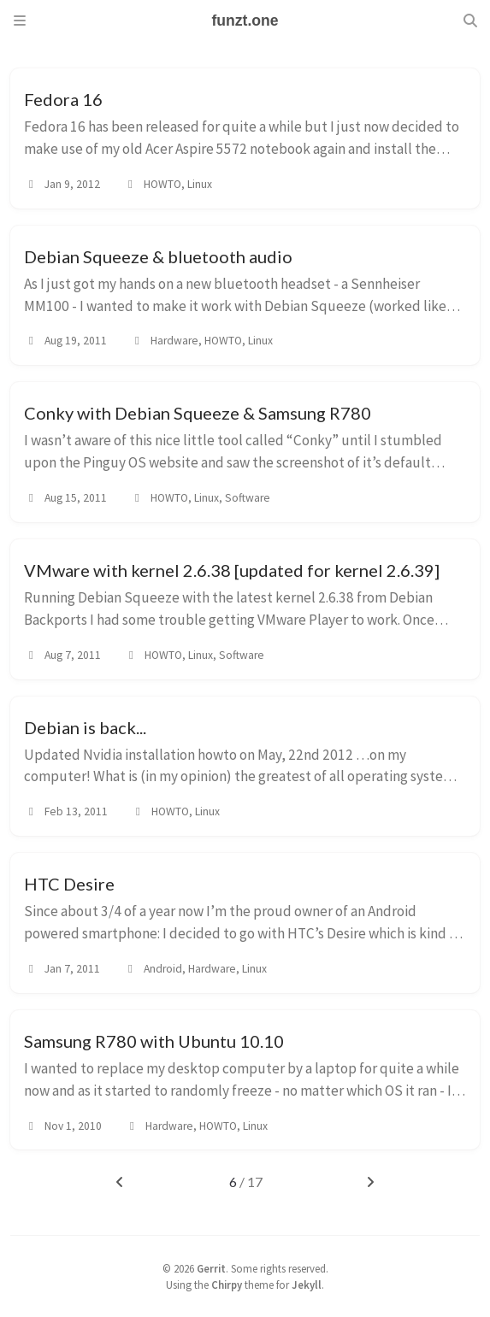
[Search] (470, 20)
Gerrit (211, 1268)
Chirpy (226, 1284)
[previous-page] (119, 1182)
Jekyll (307, 1284)
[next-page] (370, 1182)
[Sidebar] (19, 20)
